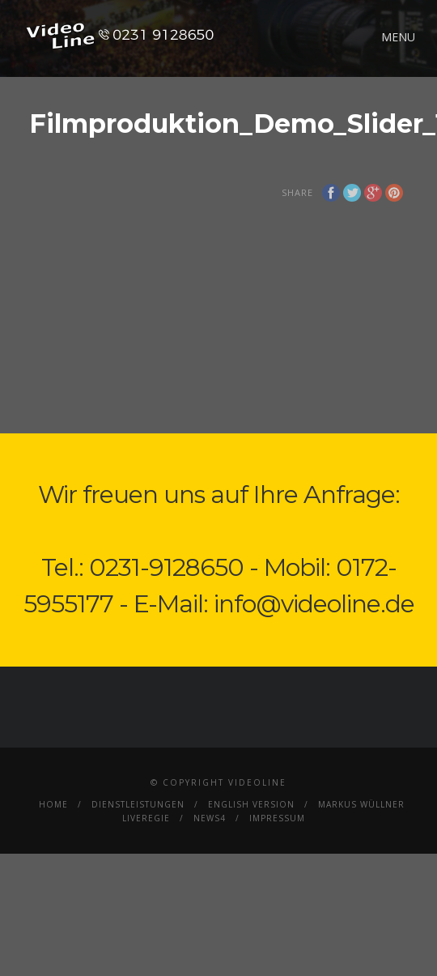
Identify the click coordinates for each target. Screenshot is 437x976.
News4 (209, 818)
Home (53, 804)
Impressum (277, 818)
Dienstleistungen (138, 804)
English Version (251, 804)
